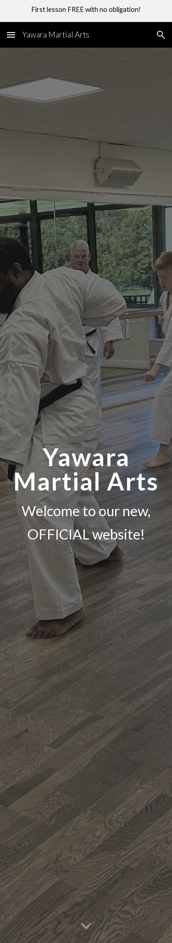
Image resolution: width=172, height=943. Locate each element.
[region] (86, 11)
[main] (86, 495)
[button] (11, 34)
